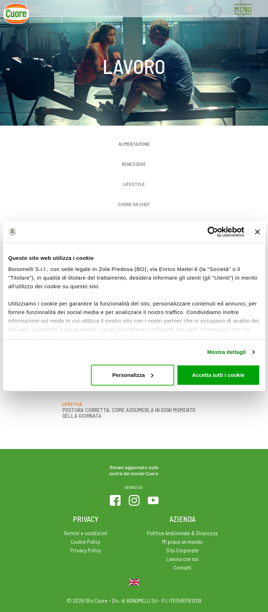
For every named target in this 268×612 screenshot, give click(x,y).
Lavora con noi (182, 558)
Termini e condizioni (86, 532)
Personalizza (133, 375)
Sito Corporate (182, 550)
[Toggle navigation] (244, 10)
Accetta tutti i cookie (218, 375)
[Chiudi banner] (257, 231)
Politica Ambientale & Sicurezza (182, 532)
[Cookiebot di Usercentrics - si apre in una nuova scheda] (212, 231)
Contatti (183, 567)
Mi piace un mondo (182, 541)
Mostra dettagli (226, 352)
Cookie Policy (85, 541)
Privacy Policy (85, 550)
